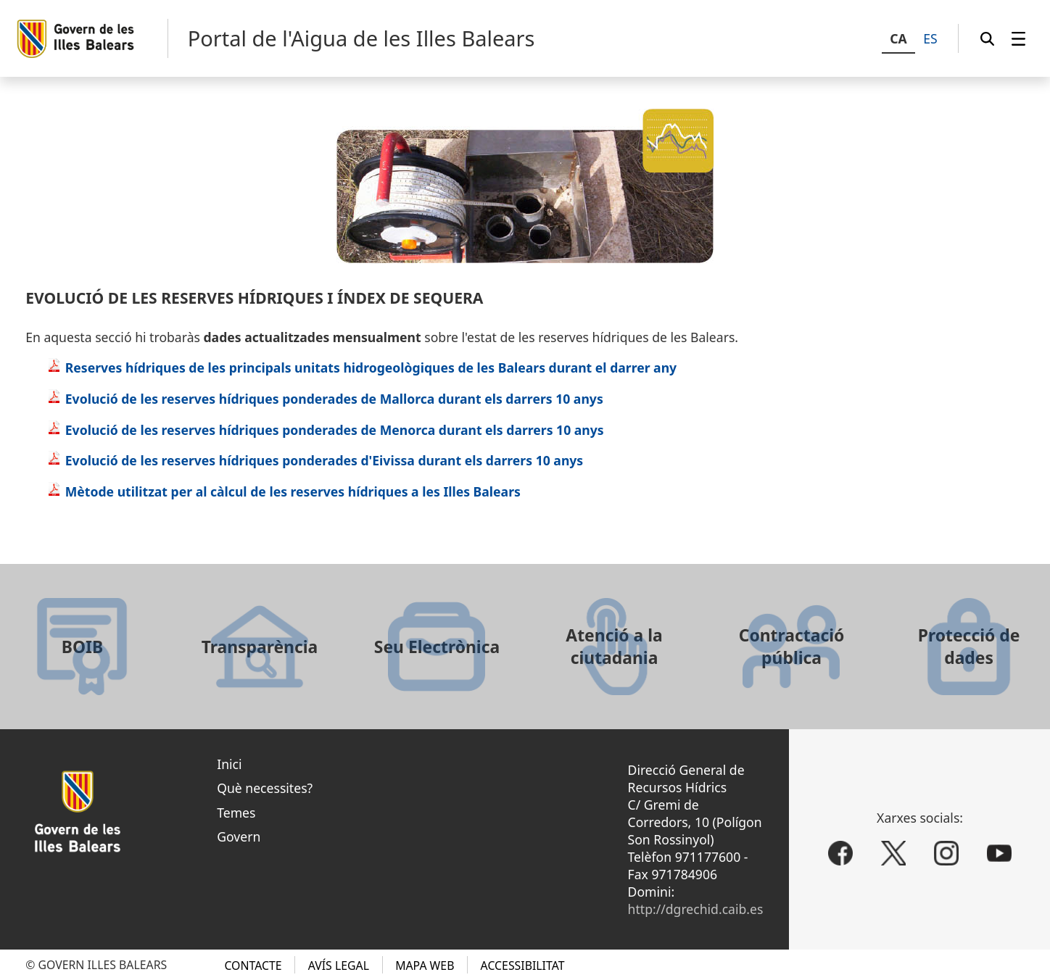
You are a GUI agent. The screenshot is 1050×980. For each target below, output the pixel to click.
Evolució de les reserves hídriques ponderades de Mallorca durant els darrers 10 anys (325, 398)
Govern (238, 836)
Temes (236, 812)
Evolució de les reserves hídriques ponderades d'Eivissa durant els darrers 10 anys (315, 460)
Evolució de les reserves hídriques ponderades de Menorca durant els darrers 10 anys (325, 430)
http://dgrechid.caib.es (696, 909)
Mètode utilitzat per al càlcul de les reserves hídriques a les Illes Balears (284, 491)
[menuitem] (1018, 38)
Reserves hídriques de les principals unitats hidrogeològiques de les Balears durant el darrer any (362, 367)
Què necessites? (265, 788)
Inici (229, 764)
